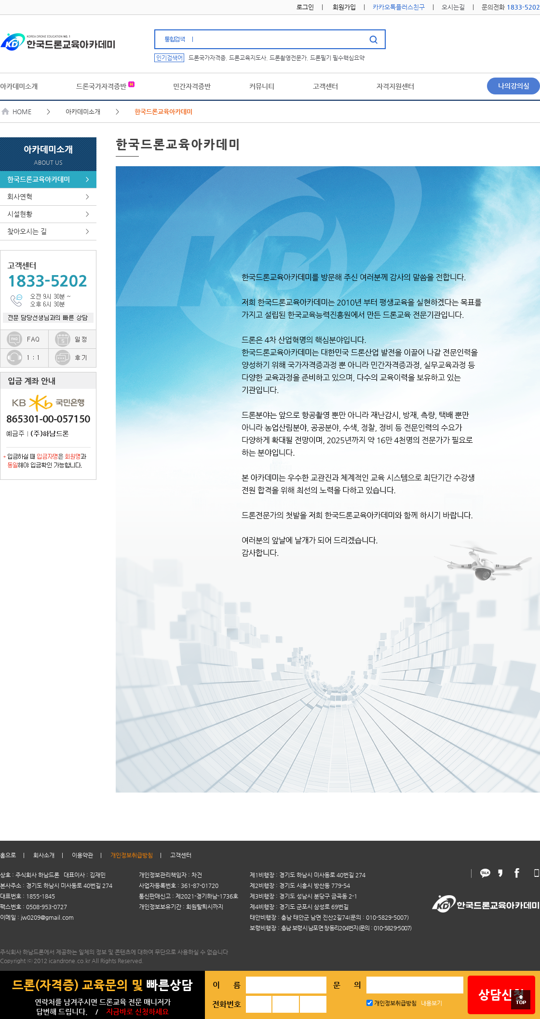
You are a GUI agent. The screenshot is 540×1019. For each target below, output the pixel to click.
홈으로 (8, 855)
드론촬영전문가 (288, 57)
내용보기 (431, 1003)
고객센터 (180, 855)
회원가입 (344, 7)
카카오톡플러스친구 (399, 7)
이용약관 (82, 855)
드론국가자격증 (207, 57)
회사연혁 (48, 196)
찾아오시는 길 (48, 231)
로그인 (305, 7)
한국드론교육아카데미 (48, 179)
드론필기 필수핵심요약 (337, 57)
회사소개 (43, 855)
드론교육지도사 (247, 57)
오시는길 (453, 7)
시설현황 (48, 214)
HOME (16, 111)
